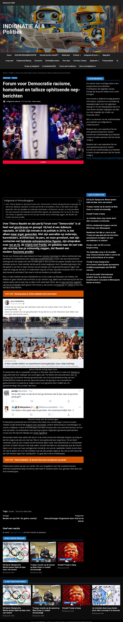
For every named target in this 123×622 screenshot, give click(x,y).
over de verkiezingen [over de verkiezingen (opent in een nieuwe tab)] (49, 419)
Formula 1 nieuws (79, 61)
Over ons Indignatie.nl (87, 66)
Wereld (14, 559)
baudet (11, 511)
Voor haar (66, 61)
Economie (38, 61)
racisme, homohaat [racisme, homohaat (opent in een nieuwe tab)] (50, 256)
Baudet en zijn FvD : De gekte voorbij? (23, 517)
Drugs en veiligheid (32, 66)
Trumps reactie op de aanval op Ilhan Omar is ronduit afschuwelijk (43, 552)
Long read (9, 61)
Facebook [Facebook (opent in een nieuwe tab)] (60, 285)
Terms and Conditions (67, 66)
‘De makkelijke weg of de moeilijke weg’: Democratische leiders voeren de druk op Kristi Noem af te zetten (103, 255)
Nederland (66, 55)
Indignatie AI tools (91, 55)
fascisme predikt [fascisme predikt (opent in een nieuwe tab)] (23, 251)
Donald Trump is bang (71, 552)
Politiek (76, 55)
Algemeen (93, 61)
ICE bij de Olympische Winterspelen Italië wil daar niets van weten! (16, 552)
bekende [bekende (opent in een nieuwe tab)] (26, 241)
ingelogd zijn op (16, 532)
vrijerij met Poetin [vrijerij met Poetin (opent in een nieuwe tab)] (36, 244)
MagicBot (106, 55)
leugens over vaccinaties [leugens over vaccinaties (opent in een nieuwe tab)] (36, 425)
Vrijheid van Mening (24, 61)
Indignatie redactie (11, 101)
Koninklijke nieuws (52, 61)
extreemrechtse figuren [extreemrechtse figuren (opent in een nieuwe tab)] (46, 241)
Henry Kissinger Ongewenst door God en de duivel (63, 518)
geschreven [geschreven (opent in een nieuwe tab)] (21, 227)
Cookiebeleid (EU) (49, 66)
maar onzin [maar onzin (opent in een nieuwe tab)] (52, 369)
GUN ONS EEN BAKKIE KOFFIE (25, 55)
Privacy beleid (107, 61)
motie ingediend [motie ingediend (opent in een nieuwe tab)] (40, 433)
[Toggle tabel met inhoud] (78, 201)
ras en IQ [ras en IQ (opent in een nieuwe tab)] (14, 244)
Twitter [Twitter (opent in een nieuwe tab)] (70, 285)
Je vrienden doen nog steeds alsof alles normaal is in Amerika (106, 595)
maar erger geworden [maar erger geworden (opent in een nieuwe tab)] (24, 234)
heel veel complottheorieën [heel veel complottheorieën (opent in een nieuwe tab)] (41, 259)
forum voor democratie (23, 511)
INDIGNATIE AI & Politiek (24, 29)
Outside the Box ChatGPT (49, 55)
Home (9, 55)
